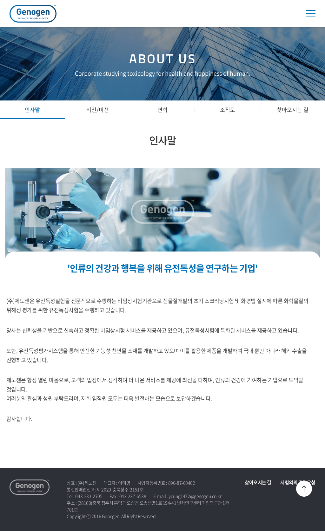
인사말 (32, 110)
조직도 (227, 110)
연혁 (162, 110)
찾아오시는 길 (292, 110)
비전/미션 (97, 110)
